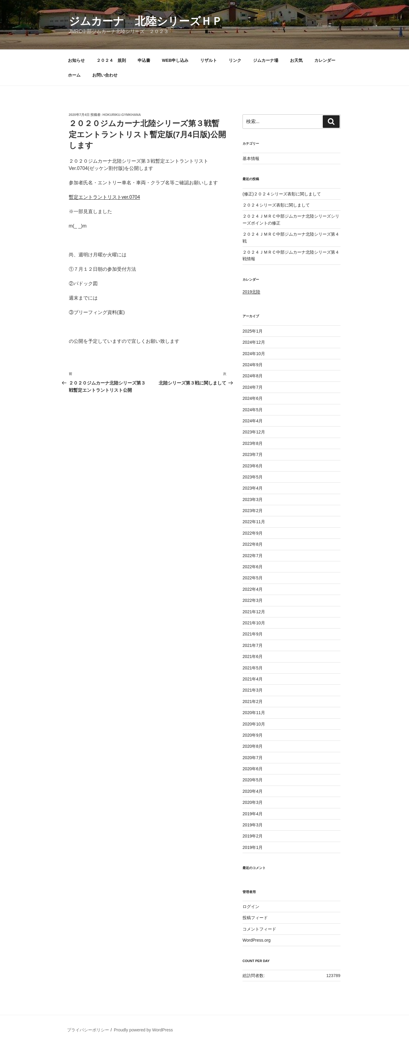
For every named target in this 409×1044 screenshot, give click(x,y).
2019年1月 (253, 847)
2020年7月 (253, 757)
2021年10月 (254, 622)
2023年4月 (253, 488)
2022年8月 (253, 544)
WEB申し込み (175, 60)
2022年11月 (254, 521)
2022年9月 (253, 533)
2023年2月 (253, 510)
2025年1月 (253, 331)
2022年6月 (253, 566)
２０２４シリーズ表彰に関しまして (276, 205)
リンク (235, 60)
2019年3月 (253, 824)
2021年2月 (253, 701)
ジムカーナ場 (265, 60)
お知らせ (76, 60)
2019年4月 (253, 813)
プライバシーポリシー (88, 1029)
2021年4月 (253, 679)
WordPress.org (256, 940)
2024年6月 (253, 398)
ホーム (74, 75)
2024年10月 (254, 353)
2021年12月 (254, 611)
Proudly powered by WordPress (143, 1029)
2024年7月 (253, 387)
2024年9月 (253, 364)
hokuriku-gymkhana (121, 114)
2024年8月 (253, 375)
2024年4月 (253, 420)
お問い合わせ (105, 75)
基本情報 (251, 158)
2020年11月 (254, 712)
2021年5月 (253, 667)
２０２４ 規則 (111, 60)
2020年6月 (253, 768)
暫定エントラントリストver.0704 (104, 197)
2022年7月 (253, 555)
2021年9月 (253, 634)
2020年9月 (253, 735)
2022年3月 (253, 600)
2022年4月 (253, 589)
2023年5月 (253, 477)
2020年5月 (253, 779)
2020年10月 (254, 724)
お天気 (296, 60)
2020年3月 (253, 802)
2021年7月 (253, 645)
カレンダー (324, 60)
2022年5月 (253, 577)
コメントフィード (259, 929)
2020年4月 (253, 791)
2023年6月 (253, 465)
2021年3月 (253, 690)
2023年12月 (254, 432)
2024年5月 (253, 409)
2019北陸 (251, 291)
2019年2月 (253, 836)
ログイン (251, 906)
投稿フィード (255, 917)
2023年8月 (253, 443)
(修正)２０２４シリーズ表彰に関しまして (282, 194)
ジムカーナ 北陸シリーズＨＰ (145, 21)
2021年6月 (253, 656)
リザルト (208, 60)
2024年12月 (254, 342)
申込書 (144, 60)
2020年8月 (253, 746)
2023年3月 (253, 499)
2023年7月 (253, 454)
